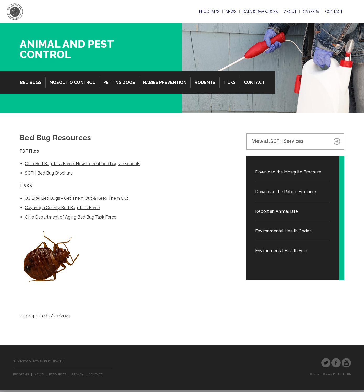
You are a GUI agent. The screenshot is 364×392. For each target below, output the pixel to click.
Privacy (77, 374)
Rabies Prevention (164, 82)
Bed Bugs (30, 82)
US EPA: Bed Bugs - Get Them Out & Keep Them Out (76, 198)
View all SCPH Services (277, 141)
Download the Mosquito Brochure (288, 172)
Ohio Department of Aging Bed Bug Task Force (70, 217)
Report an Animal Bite (276, 211)
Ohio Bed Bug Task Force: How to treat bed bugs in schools (82, 163)
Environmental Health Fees (281, 250)
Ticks (229, 82)
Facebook (336, 362)
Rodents (205, 82)
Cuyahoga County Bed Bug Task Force (62, 207)
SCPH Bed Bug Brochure (49, 173)
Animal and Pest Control (67, 49)
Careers (311, 11)
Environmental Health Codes (283, 230)
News (231, 11)
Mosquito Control (72, 82)
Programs (209, 11)
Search (350, 11)
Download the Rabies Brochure (285, 191)
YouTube (346, 362)
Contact (334, 11)
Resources (57, 374)
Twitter (325, 362)
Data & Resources (260, 11)
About (290, 11)
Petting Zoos (119, 82)
